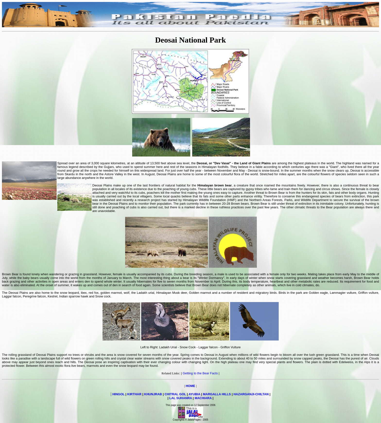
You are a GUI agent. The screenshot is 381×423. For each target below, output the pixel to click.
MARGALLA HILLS (217, 394)
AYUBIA (194, 394)
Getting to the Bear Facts (200, 373)
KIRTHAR (134, 394)
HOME (190, 386)
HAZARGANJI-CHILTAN (251, 394)
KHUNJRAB (153, 394)
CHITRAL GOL (175, 394)
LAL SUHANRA (180, 398)
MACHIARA (203, 398)
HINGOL (118, 394)
